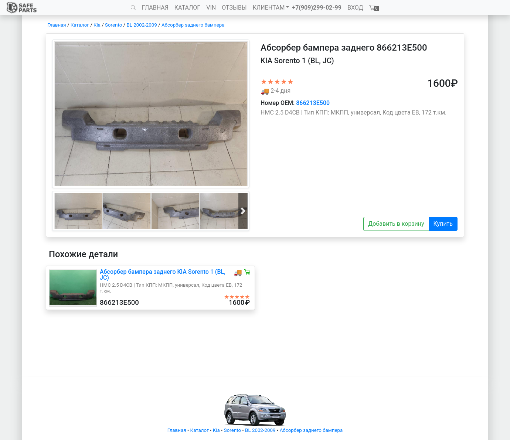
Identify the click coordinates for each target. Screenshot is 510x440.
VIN (211, 7)
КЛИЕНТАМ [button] (269, 7)
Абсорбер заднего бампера (193, 25)
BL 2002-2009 (141, 25)
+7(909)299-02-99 (316, 7)
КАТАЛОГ (187, 7)
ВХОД (355, 7)
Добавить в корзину (396, 223)
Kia (97, 25)
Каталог (80, 25)
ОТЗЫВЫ (234, 7)
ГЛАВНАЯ (155, 7)
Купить (443, 223)
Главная (56, 25)
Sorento (113, 25)
